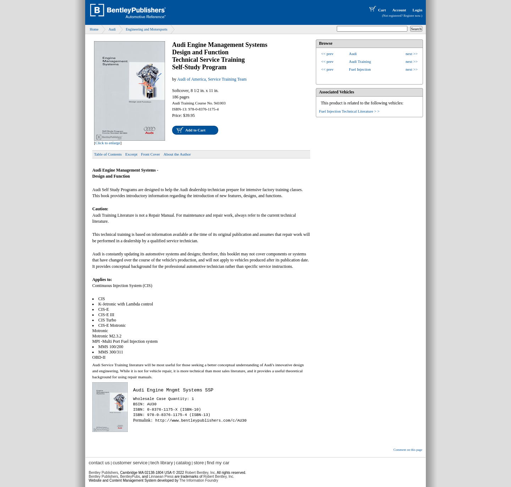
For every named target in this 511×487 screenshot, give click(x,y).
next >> (412, 54)
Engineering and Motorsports (146, 29)
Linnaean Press (161, 476)
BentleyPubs (130, 476)
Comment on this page (408, 449)
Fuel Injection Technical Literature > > (349, 111)
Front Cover (150, 154)
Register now (412, 15)
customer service (129, 462)
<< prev (327, 54)
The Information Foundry (198, 480)
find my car (218, 462)
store (199, 462)
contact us (99, 462)
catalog (183, 462)
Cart (377, 10)
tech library (161, 462)
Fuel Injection (359, 69)
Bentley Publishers (103, 473)
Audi (112, 29)
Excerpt (131, 154)
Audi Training (360, 61)
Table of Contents (108, 154)
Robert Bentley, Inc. (218, 476)
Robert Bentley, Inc (200, 473)
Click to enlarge (107, 143)
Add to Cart (195, 130)
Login (417, 10)
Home (94, 29)
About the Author (177, 154)
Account (399, 10)
